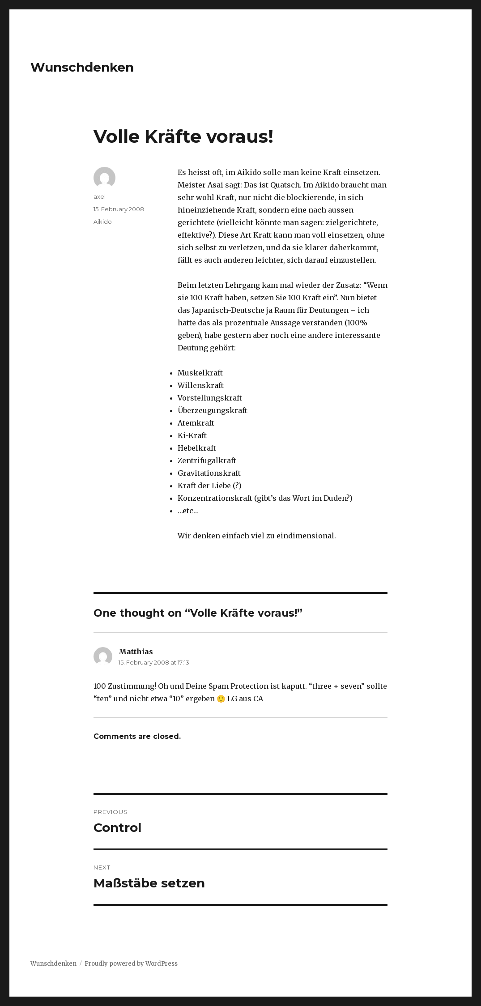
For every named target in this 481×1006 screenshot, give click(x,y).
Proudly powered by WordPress (131, 964)
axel (100, 196)
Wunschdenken (82, 67)
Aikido (103, 221)
